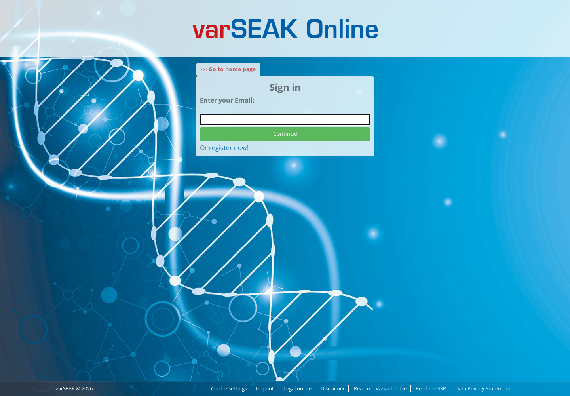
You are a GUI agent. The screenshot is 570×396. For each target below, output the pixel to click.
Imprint (265, 388)
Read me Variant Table (380, 388)
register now (228, 147)
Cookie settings (229, 388)
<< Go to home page (228, 69)
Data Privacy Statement (483, 388)
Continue (285, 133)
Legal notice (297, 388)
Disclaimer (333, 388)
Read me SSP (431, 388)
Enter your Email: (227, 100)
